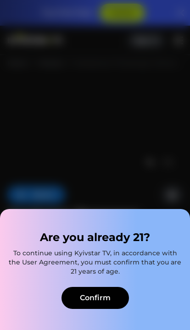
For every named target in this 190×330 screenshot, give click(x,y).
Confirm (95, 297)
